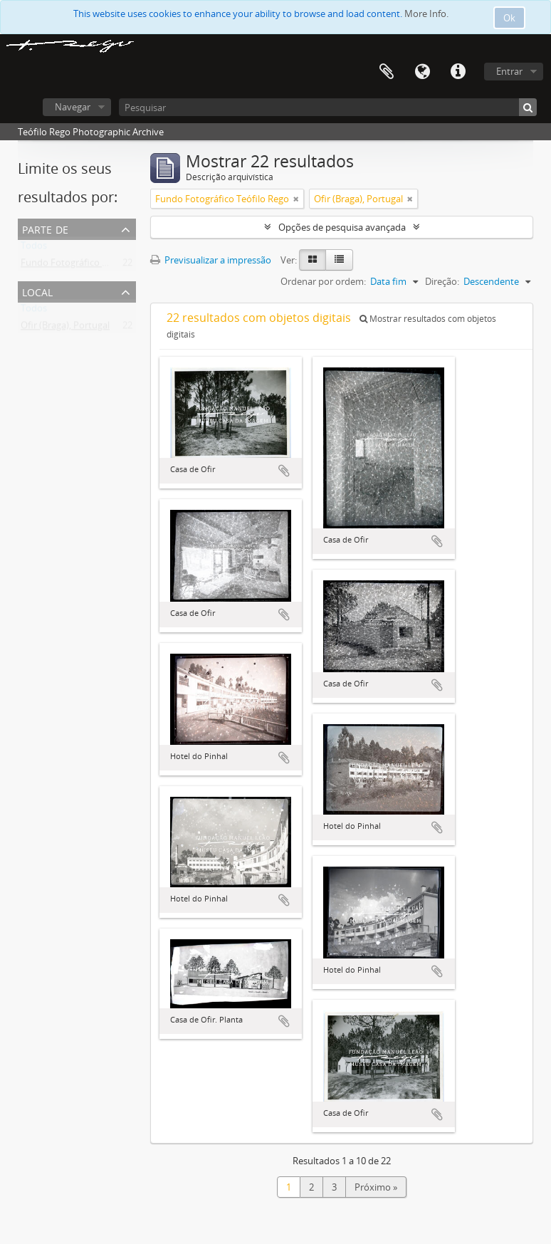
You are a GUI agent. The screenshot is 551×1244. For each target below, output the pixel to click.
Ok (509, 17)
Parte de (45, 228)
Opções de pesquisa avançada (342, 227)
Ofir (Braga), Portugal (65, 328)
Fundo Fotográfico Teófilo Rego (87, 265)
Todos (34, 248)
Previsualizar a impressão (210, 259)
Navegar (72, 106)
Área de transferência (386, 72)
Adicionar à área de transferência (284, 471)
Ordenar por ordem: (323, 281)
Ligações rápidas (458, 72)
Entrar (509, 71)
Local (37, 290)
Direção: (442, 281)
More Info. (426, 13)
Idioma (422, 72)
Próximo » (376, 1187)
